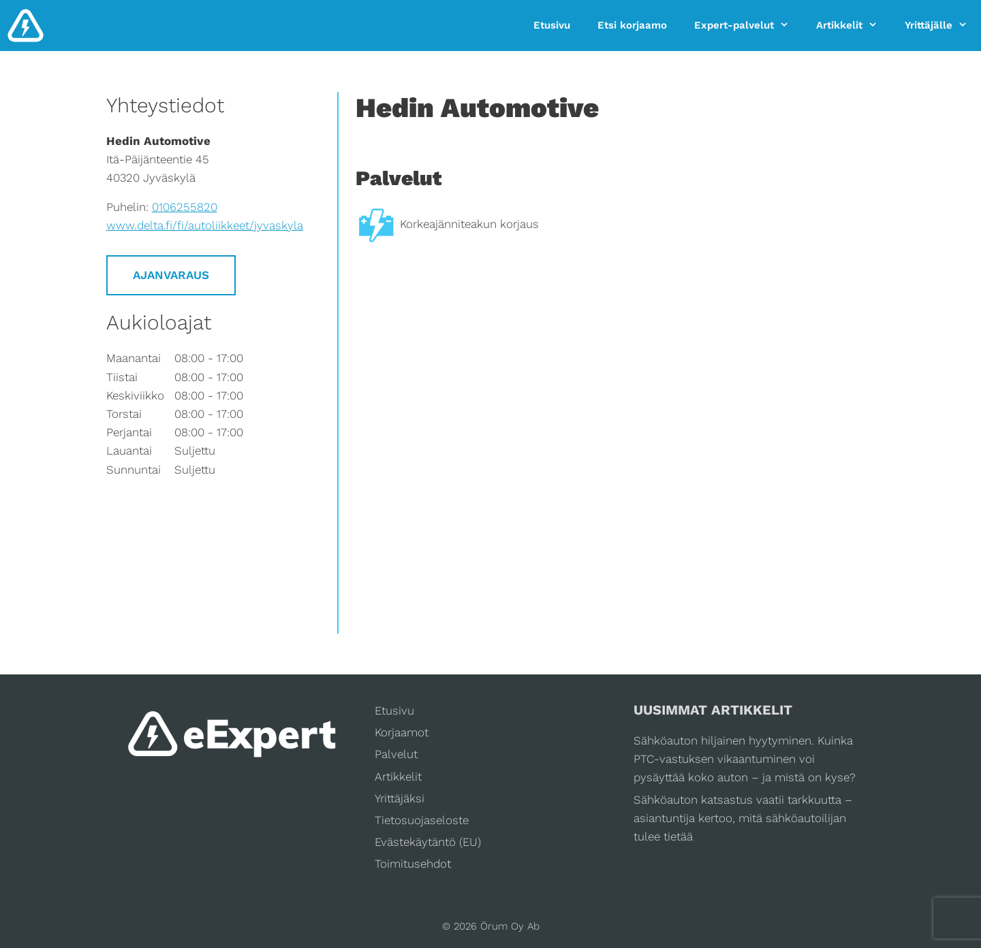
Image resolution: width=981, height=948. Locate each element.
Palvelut (396, 754)
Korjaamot (402, 732)
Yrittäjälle (943, 25)
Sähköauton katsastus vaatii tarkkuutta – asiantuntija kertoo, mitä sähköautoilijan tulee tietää (743, 818)
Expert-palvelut (748, 25)
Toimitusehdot (413, 863)
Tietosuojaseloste (422, 820)
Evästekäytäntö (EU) (428, 842)
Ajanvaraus (171, 275)
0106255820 (184, 207)
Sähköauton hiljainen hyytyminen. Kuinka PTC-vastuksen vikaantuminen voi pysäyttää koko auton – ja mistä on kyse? (745, 759)
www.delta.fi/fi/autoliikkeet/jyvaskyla (204, 225)
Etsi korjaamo (632, 25)
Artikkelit (853, 25)
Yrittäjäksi (399, 798)
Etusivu (551, 25)
